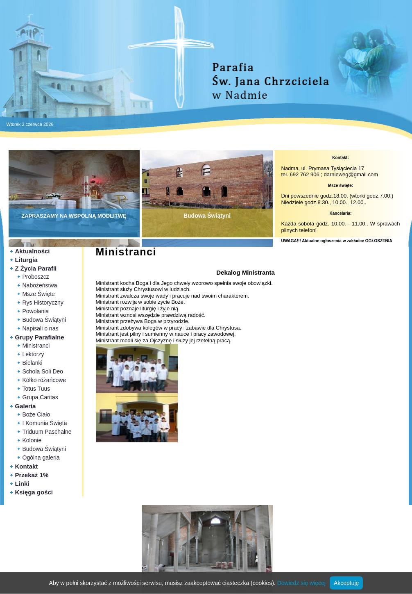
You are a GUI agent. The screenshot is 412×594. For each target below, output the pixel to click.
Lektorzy (33, 354)
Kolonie (32, 440)
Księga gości (34, 492)
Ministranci (36, 345)
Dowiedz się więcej (301, 583)
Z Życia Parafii (36, 268)
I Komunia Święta (45, 423)
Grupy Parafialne (39, 337)
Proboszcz (36, 276)
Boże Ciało (36, 414)
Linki (22, 483)
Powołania (36, 311)
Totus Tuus (36, 388)
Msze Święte (39, 294)
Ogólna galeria (41, 457)
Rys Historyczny (43, 302)
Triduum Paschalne (47, 431)
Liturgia (26, 259)
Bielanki (33, 363)
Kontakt (26, 466)
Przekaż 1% (32, 474)
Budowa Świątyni (44, 319)
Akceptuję (346, 583)
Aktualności (32, 251)
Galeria (25, 406)
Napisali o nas (41, 328)
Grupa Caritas (40, 397)
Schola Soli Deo (43, 371)
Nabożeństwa (40, 285)
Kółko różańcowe (44, 380)
